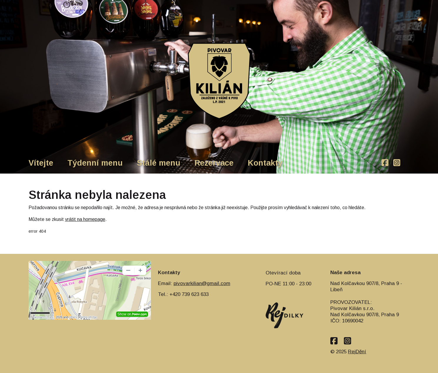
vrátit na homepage (85, 219)
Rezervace (214, 163)
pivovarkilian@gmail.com (202, 283)
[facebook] (385, 163)
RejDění (357, 351)
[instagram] (397, 163)
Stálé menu (158, 163)
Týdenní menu (95, 163)
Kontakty (265, 163)
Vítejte (41, 163)
